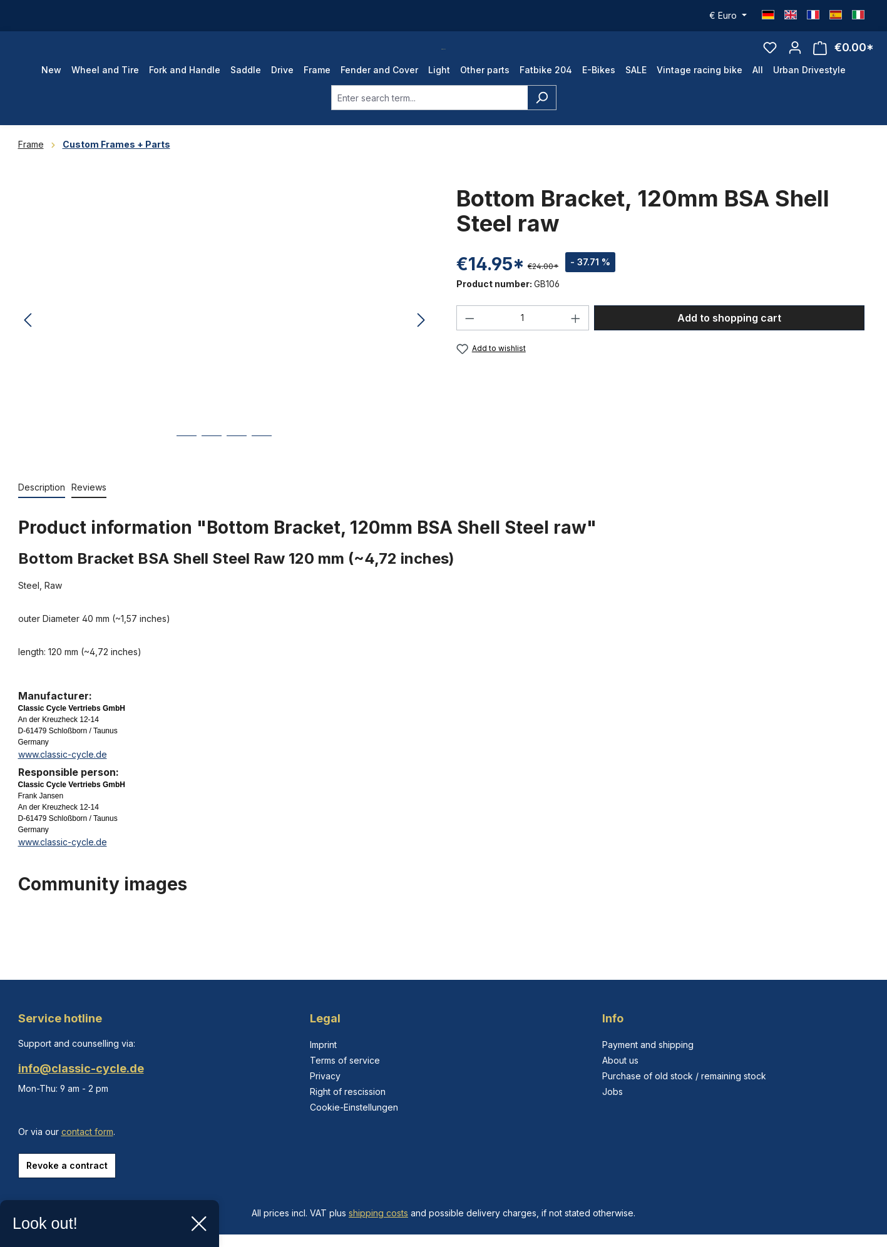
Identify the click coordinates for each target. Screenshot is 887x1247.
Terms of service (345, 1060)
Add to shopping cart (729, 343)
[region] (225, 345)
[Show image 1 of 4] (187, 470)
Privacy (325, 1076)
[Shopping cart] (843, 60)
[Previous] (27, 345)
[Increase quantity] (576, 342)
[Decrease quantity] (469, 342)
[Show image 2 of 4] (212, 470)
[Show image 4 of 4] (262, 470)
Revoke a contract (67, 1165)
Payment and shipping (648, 1044)
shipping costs (378, 1213)
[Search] (541, 122)
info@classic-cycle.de (81, 1068)
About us (620, 1060)
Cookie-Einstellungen (354, 1107)
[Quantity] (522, 342)
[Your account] (794, 60)
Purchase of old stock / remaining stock (684, 1076)
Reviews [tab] (88, 512)
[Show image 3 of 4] (237, 470)
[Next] (421, 345)
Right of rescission (348, 1091)
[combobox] (429, 122)
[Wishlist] (769, 60)
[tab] (41, 512)
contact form (87, 1131)
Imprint (323, 1044)
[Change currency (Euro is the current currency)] (728, 15)
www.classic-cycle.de (62, 779)
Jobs (612, 1091)
